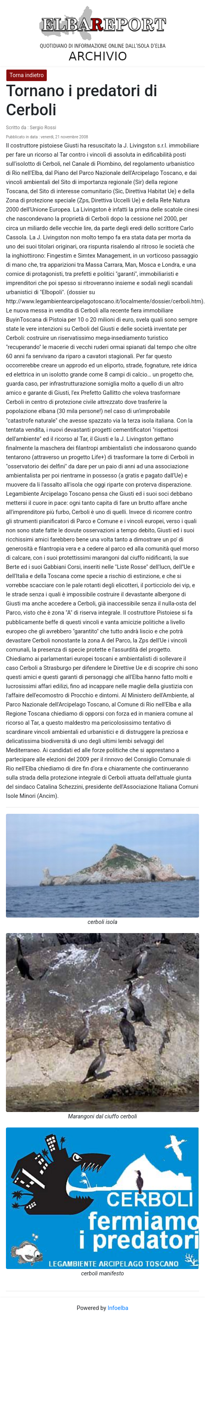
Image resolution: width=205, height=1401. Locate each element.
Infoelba (117, 1308)
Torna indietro (27, 75)
